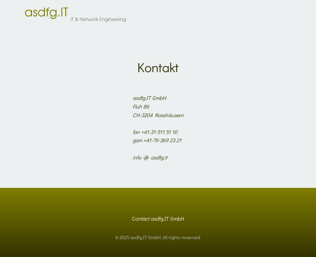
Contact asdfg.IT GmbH (158, 218)
